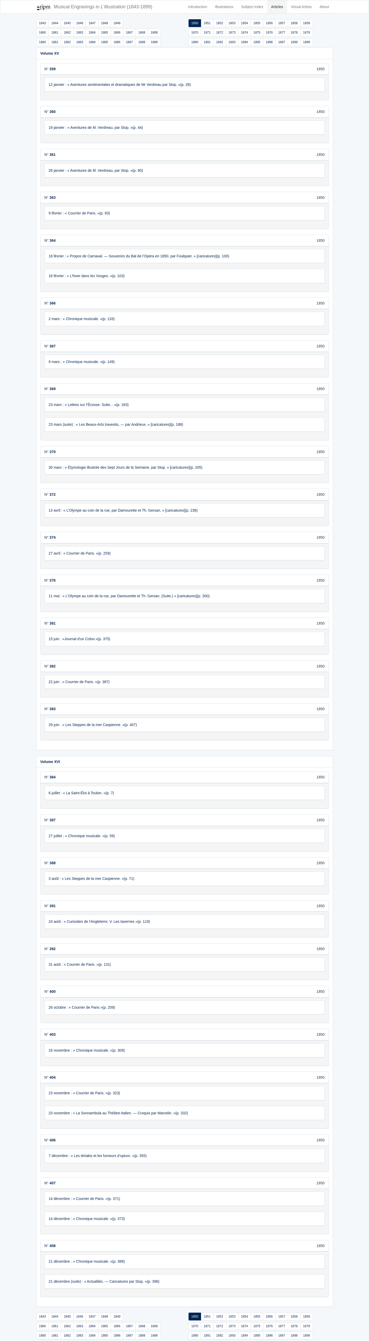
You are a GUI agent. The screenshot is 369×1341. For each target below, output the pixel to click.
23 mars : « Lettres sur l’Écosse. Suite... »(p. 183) (89, 405)
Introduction (197, 7)
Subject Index (252, 7)
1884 (92, 42)
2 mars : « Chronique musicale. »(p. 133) (82, 319)
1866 (117, 32)
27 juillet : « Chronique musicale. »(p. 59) (82, 836)
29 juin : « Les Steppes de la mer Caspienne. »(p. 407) (93, 725)
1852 (219, 23)
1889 (154, 42)
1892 (219, 42)
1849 (117, 23)
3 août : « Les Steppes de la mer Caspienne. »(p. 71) (91, 878)
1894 (244, 42)
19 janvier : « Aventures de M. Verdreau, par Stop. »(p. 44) (96, 127)
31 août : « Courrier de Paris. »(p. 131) (80, 964)
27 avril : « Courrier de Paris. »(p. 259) (80, 553)
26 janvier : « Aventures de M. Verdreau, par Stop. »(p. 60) (96, 170)
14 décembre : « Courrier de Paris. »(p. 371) (84, 1199)
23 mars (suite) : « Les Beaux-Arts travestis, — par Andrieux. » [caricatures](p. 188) (116, 424)
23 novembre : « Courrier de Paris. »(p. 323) (84, 1093)
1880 (42, 42)
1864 (92, 32)
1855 (256, 23)
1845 (67, 23)
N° (50, 69)
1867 (129, 32)
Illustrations (224, 7)
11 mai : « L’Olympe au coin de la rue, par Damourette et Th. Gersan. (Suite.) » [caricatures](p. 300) (129, 596)
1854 (244, 23)
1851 (207, 23)
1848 (104, 23)
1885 (104, 42)
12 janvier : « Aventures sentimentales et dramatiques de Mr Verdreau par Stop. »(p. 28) (120, 84)
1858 (294, 23)
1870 (194, 32)
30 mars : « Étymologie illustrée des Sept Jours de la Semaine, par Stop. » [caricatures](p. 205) (126, 467)
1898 (294, 42)
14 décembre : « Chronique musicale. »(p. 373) (87, 1219)
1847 (92, 23)
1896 (269, 42)
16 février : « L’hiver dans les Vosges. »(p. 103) (87, 276)
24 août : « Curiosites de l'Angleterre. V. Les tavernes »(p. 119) (99, 921)
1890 (194, 42)
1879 (306, 32)
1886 (117, 42)
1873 (232, 32)
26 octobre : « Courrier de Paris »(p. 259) (82, 1007)
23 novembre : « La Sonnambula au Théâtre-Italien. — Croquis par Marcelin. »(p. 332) (118, 1113)
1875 (256, 32)
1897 (281, 42)
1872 (219, 32)
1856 (269, 23)
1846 (79, 23)
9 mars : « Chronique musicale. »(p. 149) (82, 362)
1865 (104, 32)
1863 (79, 32)
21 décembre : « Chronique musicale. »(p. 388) (87, 1261)
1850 (194, 23)
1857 (281, 23)
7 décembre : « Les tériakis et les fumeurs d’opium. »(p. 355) (98, 1156)
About (324, 7)
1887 (129, 42)
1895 (256, 42)
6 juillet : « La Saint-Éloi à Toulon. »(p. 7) (81, 793)
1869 (154, 32)
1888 (141, 42)
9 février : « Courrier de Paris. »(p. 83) (79, 213)
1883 (79, 42)
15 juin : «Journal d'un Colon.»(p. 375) (79, 639)
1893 (232, 42)
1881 (54, 42)
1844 (54, 23)
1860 (42, 32)
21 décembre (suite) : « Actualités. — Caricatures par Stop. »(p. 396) (104, 1281)
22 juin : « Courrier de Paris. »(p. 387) (79, 682)
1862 (67, 32)
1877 (281, 32)
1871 (207, 32)
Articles (277, 7)
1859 (306, 23)
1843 (42, 23)
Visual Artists (301, 7)
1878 (294, 32)
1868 (141, 32)
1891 (207, 42)
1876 (269, 32)
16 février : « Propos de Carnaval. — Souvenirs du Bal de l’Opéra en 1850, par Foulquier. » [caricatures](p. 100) (139, 256)
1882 (67, 42)
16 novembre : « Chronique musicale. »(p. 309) (87, 1050)
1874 (244, 32)
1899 (306, 42)
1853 (232, 23)
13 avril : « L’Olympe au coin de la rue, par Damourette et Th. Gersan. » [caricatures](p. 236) (123, 510)
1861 (54, 32)
